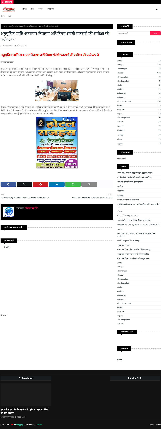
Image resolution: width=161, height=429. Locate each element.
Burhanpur (139, 69)
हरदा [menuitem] (32, 9)
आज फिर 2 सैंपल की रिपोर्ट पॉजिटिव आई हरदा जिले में (135, 173)
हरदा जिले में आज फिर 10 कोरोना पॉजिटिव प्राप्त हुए (134, 250)
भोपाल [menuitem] (40, 9)
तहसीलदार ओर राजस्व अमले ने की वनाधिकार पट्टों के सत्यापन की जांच (138, 205)
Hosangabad (139, 77)
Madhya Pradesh (139, 101)
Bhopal (139, 65)
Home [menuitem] (24, 9)
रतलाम (139, 144)
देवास (139, 139)
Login (10, 16)
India (139, 85)
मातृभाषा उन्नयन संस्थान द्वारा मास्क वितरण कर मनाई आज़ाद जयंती (138, 225)
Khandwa (139, 93)
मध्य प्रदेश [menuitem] (50, 9)
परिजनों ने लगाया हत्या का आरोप (128, 216)
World (139, 122)
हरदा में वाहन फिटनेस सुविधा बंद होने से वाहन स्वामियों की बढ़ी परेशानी (24, 411)
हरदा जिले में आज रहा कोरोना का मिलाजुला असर (133, 258)
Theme (39, 425)
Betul (139, 61)
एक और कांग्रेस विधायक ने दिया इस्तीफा (130, 182)
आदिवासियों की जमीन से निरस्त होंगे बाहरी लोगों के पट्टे (135, 177)
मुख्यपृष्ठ (5, 26)
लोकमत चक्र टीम (8, 45)
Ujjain (139, 114)
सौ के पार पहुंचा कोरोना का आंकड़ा (128, 241)
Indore (139, 89)
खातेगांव (139, 126)
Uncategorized (139, 118)
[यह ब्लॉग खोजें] (133, 33)
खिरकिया (139, 130)
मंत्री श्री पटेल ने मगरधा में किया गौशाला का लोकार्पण (134, 220)
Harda (139, 73)
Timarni (139, 110)
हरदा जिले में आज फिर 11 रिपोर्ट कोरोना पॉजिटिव (133, 254)
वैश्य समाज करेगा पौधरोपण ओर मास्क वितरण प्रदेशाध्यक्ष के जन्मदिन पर (136, 235)
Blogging (19, 425)
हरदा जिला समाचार (124, 245)
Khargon (139, 97)
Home (3, 16)
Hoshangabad (139, 81)
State (139, 105)
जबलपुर (139, 135)
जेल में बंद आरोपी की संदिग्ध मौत (128, 200)
